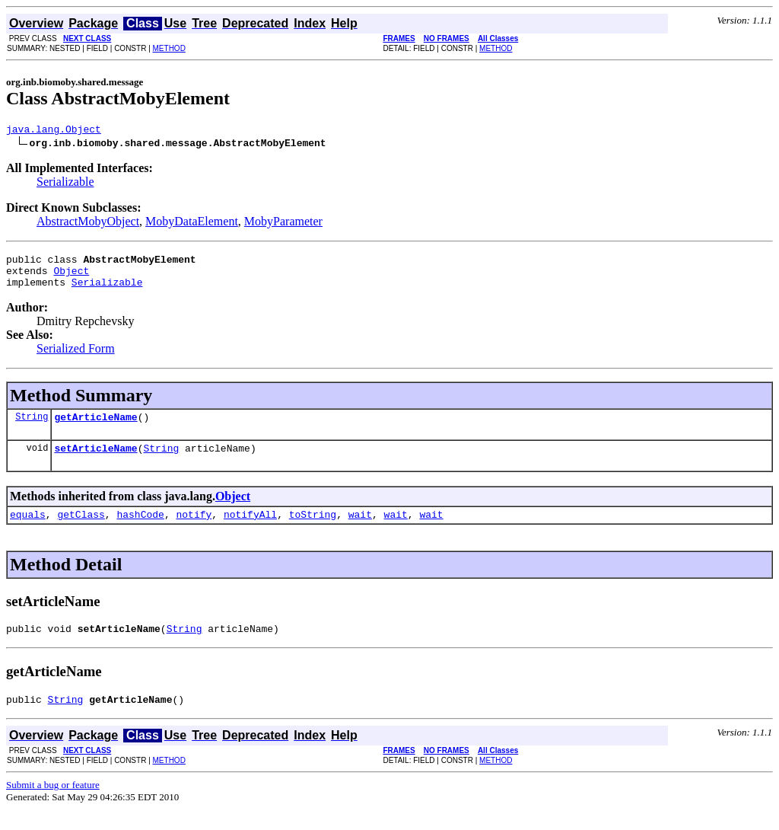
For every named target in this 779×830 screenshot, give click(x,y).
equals (28, 530)
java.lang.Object (53, 131)
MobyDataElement (191, 223)
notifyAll (250, 530)
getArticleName (95, 428)
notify (193, 530)
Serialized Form (76, 357)
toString (312, 530)
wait (360, 530)
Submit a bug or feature (53, 805)
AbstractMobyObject (88, 223)
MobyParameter (283, 223)
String (31, 427)
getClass (80, 530)
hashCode (140, 530)
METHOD (169, 48)
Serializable (65, 183)
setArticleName (95, 461)
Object (71, 277)
